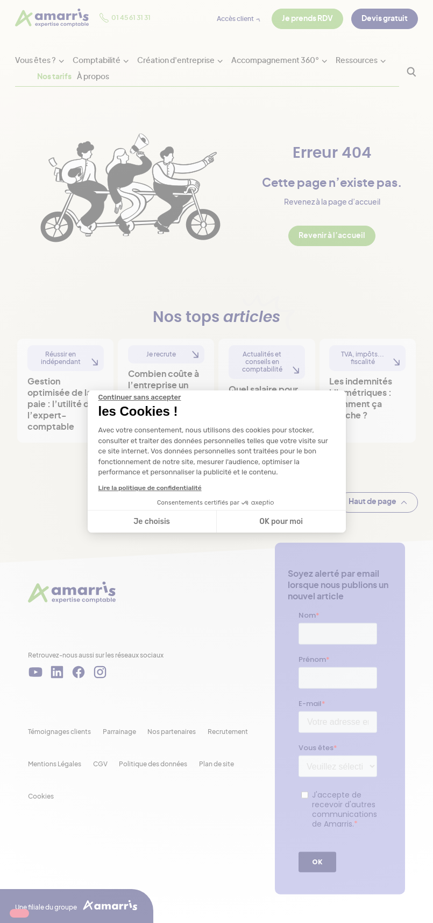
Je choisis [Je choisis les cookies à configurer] (151, 521)
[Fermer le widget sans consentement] (140, 397)
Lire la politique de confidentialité (150, 488)
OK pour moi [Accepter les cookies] (281, 521)
